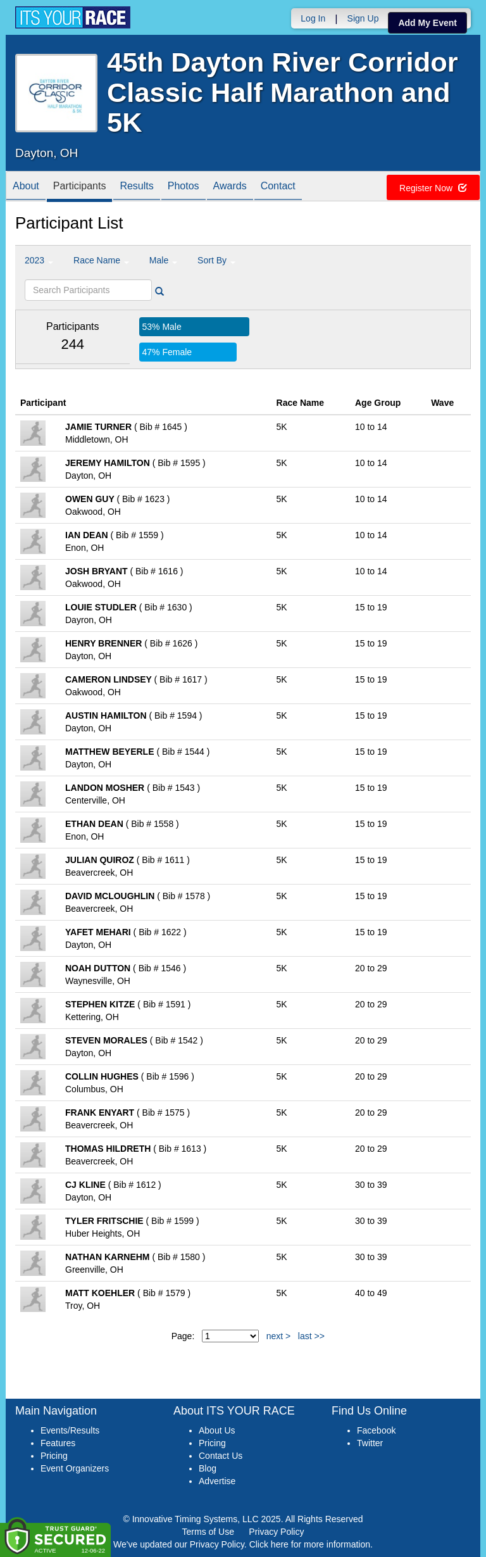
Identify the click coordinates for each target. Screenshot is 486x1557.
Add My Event (427, 23)
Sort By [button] (216, 260)
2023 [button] (39, 260)
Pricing (54, 1456)
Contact (278, 187)
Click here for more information (309, 1544)
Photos (183, 187)
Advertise (217, 1481)
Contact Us (220, 1456)
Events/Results (69, 1430)
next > (278, 1336)
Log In (313, 18)
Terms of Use (208, 1532)
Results (136, 187)
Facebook (376, 1430)
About (26, 187)
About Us (217, 1430)
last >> (311, 1336)
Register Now (433, 188)
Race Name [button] (101, 260)
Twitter (370, 1443)
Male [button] (163, 260)
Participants (79, 187)
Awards (230, 187)
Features (57, 1443)
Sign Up (363, 18)
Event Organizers (74, 1468)
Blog (207, 1468)
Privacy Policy (276, 1532)
